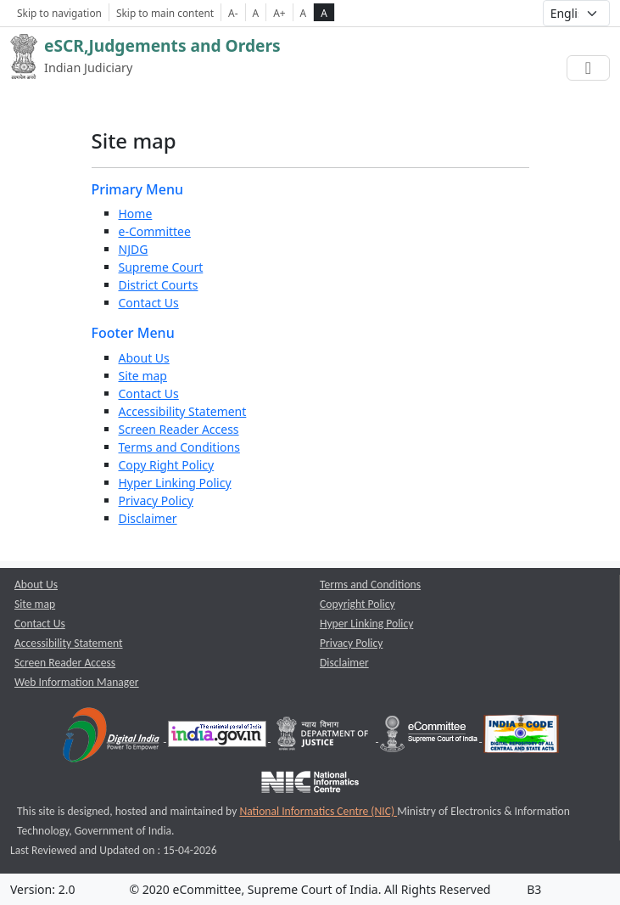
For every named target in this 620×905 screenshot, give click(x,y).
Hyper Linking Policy (175, 483)
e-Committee (155, 231)
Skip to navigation (59, 13)
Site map (143, 376)
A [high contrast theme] (324, 13)
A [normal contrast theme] (303, 13)
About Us (144, 358)
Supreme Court (161, 267)
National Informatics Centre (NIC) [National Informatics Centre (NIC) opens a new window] (318, 811)
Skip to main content (165, 13)
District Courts (158, 285)
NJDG (133, 249)
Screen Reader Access (179, 429)
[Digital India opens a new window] (112, 737)
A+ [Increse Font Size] (279, 13)
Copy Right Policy (167, 465)
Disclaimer (148, 518)
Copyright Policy (357, 604)
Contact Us (149, 303)
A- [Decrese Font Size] (232, 13)
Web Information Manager (76, 682)
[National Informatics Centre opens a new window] (310, 785)
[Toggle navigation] (588, 68)
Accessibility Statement (183, 411)
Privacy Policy (156, 500)
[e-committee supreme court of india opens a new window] (430, 737)
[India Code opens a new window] (521, 737)
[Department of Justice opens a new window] (324, 737)
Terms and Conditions (179, 447)
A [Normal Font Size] (256, 13)
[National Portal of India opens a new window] (218, 737)
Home (136, 213)
